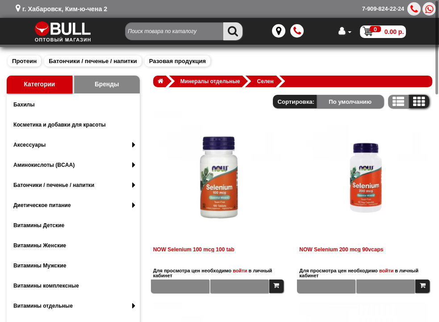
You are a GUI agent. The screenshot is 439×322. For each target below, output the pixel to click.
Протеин (24, 61)
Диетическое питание (74, 205)
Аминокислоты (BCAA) (74, 165)
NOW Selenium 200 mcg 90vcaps (341, 249)
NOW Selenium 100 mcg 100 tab (193, 249)
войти (240, 270)
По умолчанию (350, 101)
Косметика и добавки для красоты (59, 125)
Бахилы (24, 105)
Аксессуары (74, 144)
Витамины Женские (39, 245)
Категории (39, 84)
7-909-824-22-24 (383, 9)
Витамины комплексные (46, 286)
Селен (265, 81)
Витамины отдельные (74, 305)
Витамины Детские (38, 225)
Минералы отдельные (210, 81)
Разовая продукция (177, 61)
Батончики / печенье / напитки (93, 61)
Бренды (107, 84)
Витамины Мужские (40, 266)
